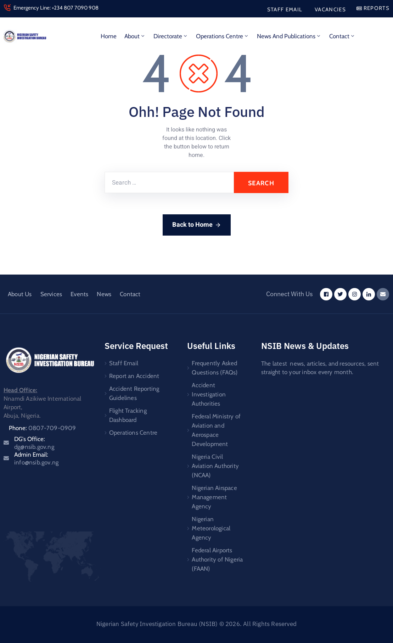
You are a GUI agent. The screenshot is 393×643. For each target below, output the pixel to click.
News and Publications (289, 36)
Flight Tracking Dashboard (128, 415)
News (104, 294)
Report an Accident (134, 375)
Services (51, 294)
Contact (342, 36)
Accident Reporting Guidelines (134, 393)
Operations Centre (222, 36)
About (135, 36)
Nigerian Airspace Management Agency (214, 497)
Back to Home (196, 225)
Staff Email (123, 363)
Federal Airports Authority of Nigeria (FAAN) (217, 559)
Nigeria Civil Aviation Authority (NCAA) (215, 466)
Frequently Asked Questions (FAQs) (214, 368)
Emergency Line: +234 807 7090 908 (56, 8)
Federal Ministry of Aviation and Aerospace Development (216, 430)
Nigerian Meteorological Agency (211, 528)
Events (79, 294)
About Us (20, 294)
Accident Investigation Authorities (209, 394)
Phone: (42, 428)
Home (109, 36)
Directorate (170, 36)
